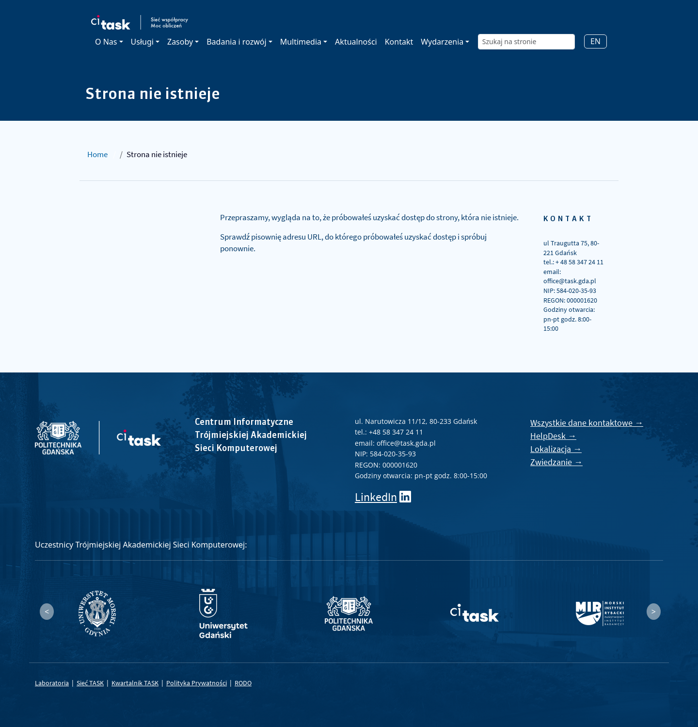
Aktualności (356, 41)
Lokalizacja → (556, 448)
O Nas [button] (106, 41)
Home (97, 154)
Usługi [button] (142, 41)
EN (595, 41)
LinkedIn (376, 496)
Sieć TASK (90, 683)
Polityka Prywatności (196, 683)
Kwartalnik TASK (135, 683)
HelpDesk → (553, 435)
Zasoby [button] (180, 41)
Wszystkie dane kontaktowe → (586, 422)
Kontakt (399, 41)
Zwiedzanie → (556, 462)
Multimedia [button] (300, 41)
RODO (243, 683)
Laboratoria (52, 683)
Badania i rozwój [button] (236, 41)
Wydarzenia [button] (442, 41)
